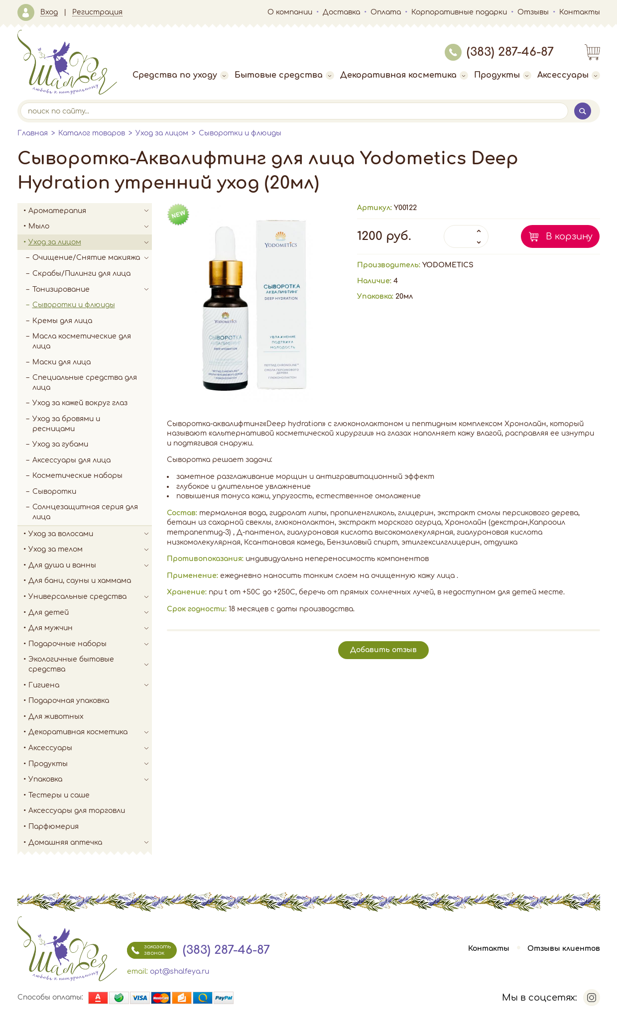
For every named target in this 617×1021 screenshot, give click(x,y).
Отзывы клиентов (563, 948)
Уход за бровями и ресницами (66, 424)
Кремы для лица (62, 321)
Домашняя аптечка (90, 843)
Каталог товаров (91, 133)
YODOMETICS (448, 265)
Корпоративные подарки (459, 12)
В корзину (569, 236)
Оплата (385, 12)
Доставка (341, 12)
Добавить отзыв (383, 650)
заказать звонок (149, 950)
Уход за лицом (161, 133)
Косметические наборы (77, 475)
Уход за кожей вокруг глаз (79, 403)
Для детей (90, 613)
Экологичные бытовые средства (90, 664)
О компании (289, 12)
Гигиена (90, 685)
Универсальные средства (90, 597)
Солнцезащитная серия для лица (85, 512)
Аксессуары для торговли (76, 810)
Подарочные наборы (90, 644)
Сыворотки (54, 491)
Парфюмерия (53, 826)
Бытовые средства (284, 75)
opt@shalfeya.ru (179, 971)
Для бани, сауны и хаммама (79, 580)
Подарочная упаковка (68, 700)
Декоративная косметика (404, 75)
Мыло (90, 226)
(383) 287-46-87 (499, 52)
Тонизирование (92, 290)
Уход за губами (60, 444)
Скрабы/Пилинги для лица (81, 273)
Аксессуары (568, 75)
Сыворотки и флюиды (240, 133)
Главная (32, 133)
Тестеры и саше (59, 795)
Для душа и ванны (90, 565)
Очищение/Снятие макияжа (92, 258)
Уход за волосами (90, 534)
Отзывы (533, 12)
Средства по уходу (180, 75)
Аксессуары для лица (71, 460)
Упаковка (90, 780)
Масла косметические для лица (81, 341)
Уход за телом (90, 550)
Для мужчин (90, 628)
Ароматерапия (90, 211)
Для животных (56, 716)
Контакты (579, 12)
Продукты (502, 75)
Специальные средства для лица (84, 382)
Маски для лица (61, 362)
